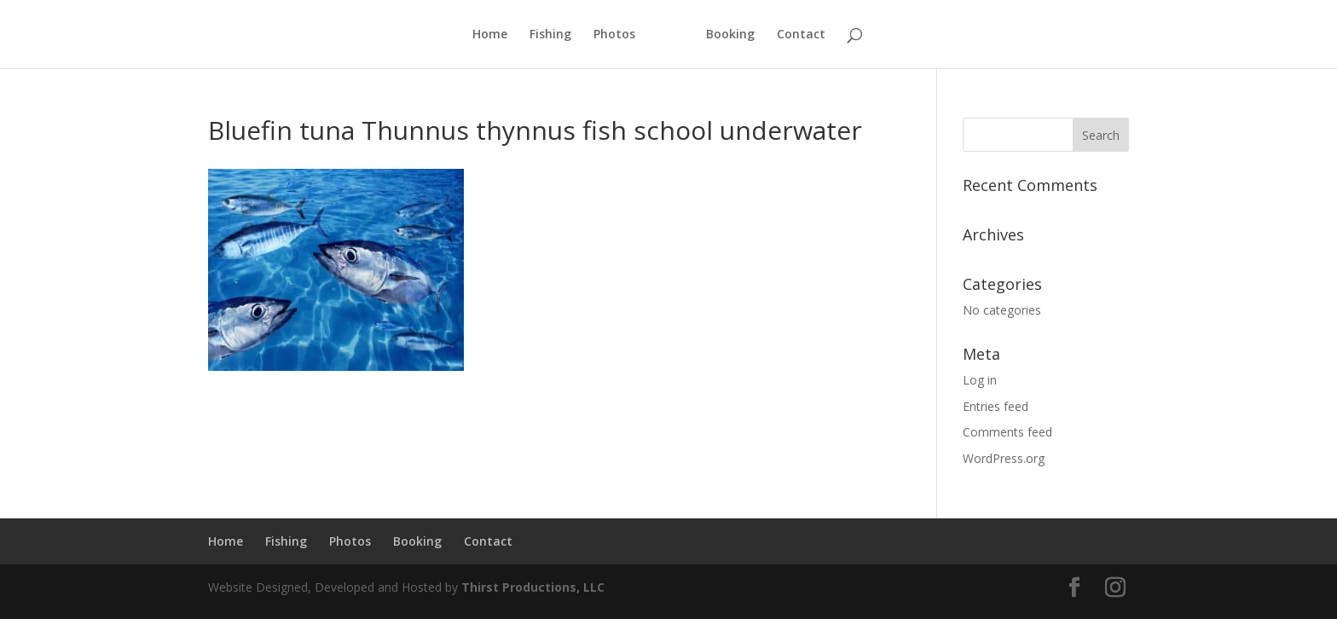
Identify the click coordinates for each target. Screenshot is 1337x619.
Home (489, 35)
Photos (614, 35)
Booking (730, 35)
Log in (980, 380)
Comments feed (1007, 432)
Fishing (550, 35)
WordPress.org (1004, 458)
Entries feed (995, 406)
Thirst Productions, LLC (533, 587)
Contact (801, 35)
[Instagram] (1115, 588)
